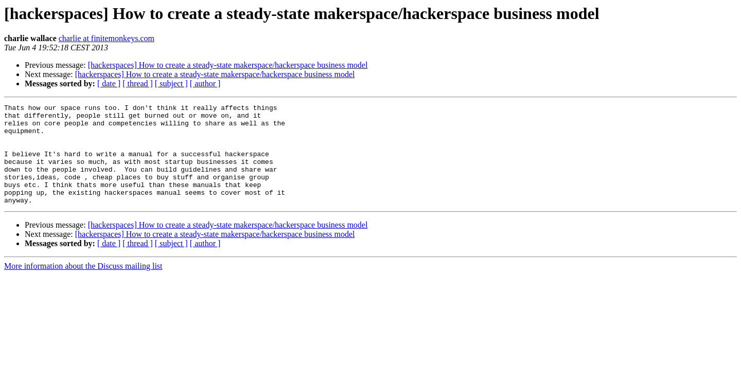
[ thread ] (137, 83)
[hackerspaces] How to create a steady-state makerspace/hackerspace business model (228, 65)
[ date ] (108, 83)
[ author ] (205, 83)
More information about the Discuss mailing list (83, 286)
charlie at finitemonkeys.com (106, 38)
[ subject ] (171, 83)
